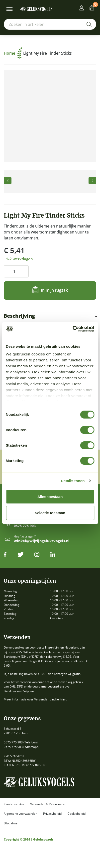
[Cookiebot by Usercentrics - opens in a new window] (72, 329)
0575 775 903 (25, 526)
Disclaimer (11, 823)
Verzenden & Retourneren (48, 804)
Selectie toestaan (50, 513)
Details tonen (73, 481)
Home (13, 53)
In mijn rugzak (54, 290)
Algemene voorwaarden (20, 813)
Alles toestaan (50, 497)
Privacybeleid (52, 813)
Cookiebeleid (77, 813)
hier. (63, 699)
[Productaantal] (16, 271)
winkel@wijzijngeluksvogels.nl (42, 541)
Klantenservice (14, 804)
